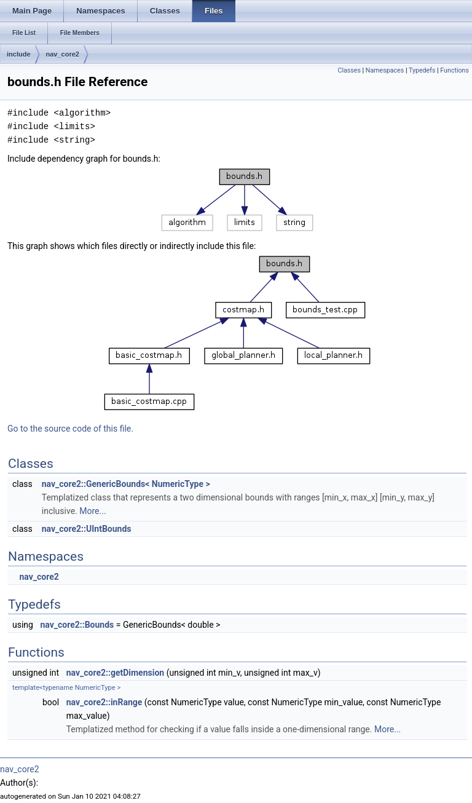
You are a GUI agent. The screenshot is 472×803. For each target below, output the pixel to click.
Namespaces (385, 70)
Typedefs (422, 70)
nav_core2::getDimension (115, 673)
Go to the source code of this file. (70, 428)
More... (92, 511)
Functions (454, 70)
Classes (348, 70)
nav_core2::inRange (104, 702)
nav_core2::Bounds (77, 625)
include (19, 54)
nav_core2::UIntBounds (87, 529)
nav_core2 (62, 54)
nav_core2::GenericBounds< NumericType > (126, 484)
